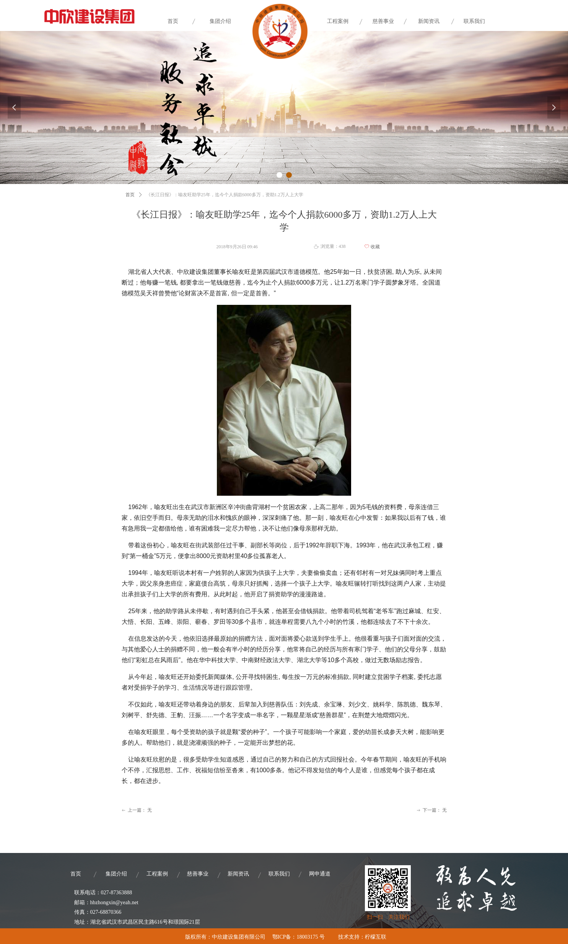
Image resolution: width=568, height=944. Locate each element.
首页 (130, 194)
